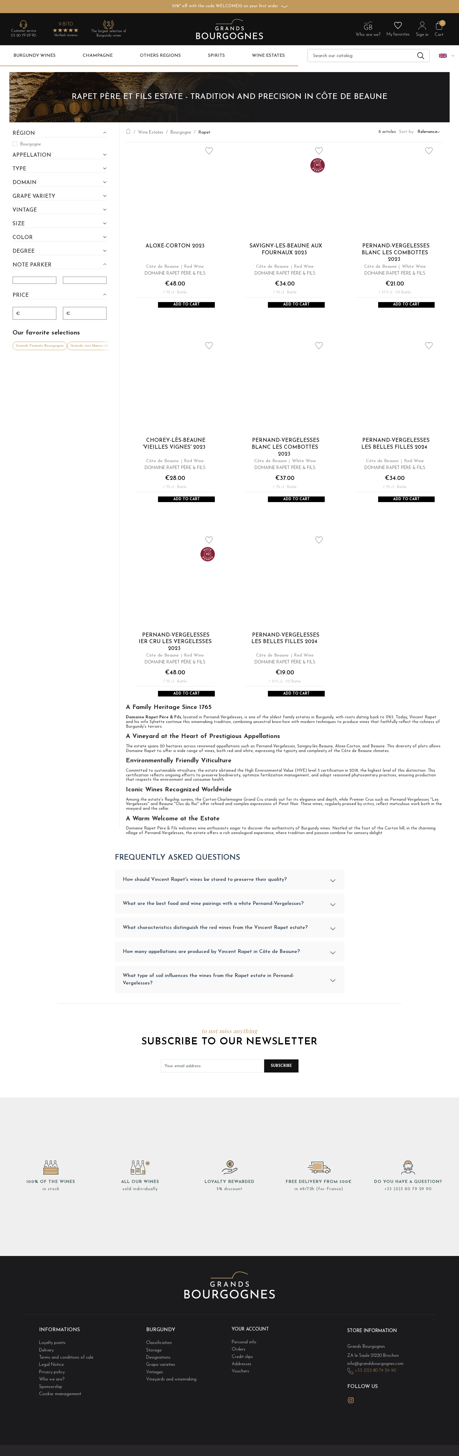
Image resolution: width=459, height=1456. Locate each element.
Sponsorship (51, 1393)
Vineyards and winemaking (173, 1387)
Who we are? (53, 1387)
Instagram (351, 1407)
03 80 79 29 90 (23, 35)
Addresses (242, 1374)
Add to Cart (186, 306)
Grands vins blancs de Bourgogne (100, 344)
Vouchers (241, 1380)
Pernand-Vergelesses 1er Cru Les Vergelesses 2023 (175, 650)
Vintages (155, 1380)
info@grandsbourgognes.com (377, 1375)
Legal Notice (53, 1374)
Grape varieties (162, 1374)
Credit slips (243, 1368)
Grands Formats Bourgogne (40, 344)
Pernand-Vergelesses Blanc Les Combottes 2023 (395, 252)
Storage (154, 1362)
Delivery (47, 1362)
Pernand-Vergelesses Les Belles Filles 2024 (395, 448)
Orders (239, 1362)
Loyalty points (53, 1355)
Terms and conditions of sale (68, 1368)
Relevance (427, 132)
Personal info (245, 1355)
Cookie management (60, 1399)
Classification (159, 1355)
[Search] (369, 55)
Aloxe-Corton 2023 (175, 245)
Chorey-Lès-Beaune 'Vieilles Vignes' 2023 (174, 448)
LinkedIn (365, 1407)
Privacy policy (53, 1380)
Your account (252, 1344)
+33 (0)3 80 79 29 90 (408, 1205)
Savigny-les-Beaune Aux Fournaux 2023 (285, 249)
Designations (159, 1368)
